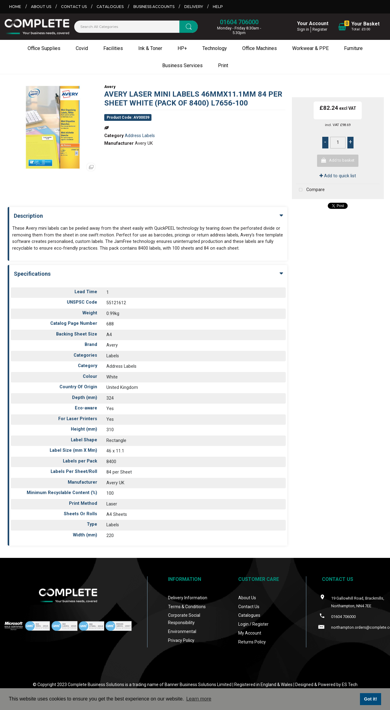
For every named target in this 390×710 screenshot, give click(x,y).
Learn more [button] (198, 698)
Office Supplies (44, 48)
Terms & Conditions (187, 606)
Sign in (303, 29)
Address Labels (140, 135)
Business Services (182, 65)
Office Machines (259, 48)
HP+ (182, 48)
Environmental (182, 631)
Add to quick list (337, 175)
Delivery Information (187, 597)
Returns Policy (252, 641)
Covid (82, 48)
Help (218, 6)
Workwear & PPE (310, 48)
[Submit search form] (188, 27)
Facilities (113, 48)
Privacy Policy (181, 640)
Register (319, 29)
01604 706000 (239, 22)
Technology (214, 48)
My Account (249, 633)
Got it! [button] (370, 699)
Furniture (353, 48)
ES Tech (350, 684)
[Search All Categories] (136, 27)
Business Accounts (153, 6)
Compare (310, 190)
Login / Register (253, 624)
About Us (41, 6)
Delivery (193, 6)
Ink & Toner (150, 48)
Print (223, 65)
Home (15, 6)
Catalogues (110, 6)
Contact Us (74, 6)
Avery (110, 86)
